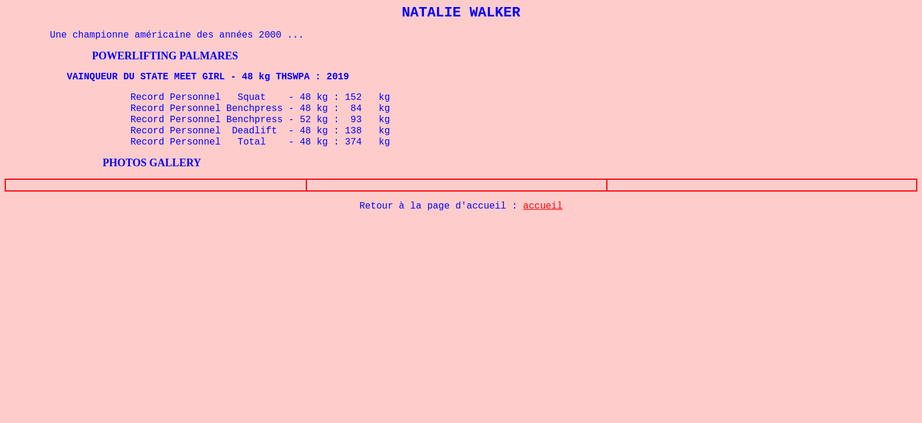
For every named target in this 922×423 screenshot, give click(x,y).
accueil (543, 206)
